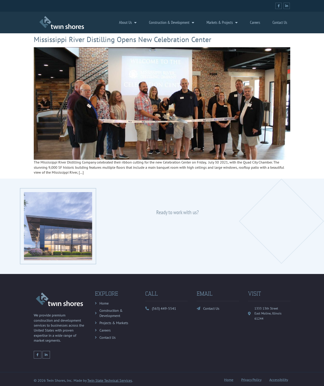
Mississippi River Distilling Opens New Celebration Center (122, 39)
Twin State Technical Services (109, 380)
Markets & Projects (222, 22)
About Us (128, 22)
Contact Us (279, 22)
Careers (255, 22)
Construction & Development (171, 22)
